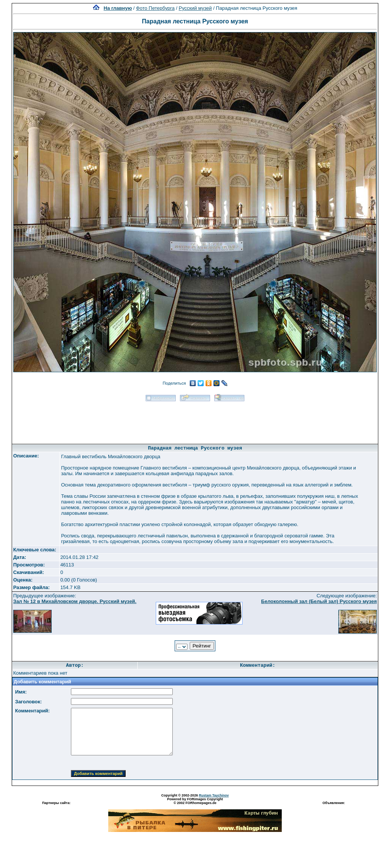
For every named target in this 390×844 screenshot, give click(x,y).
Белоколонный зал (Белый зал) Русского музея (319, 601)
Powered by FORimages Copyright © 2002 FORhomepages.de (195, 801)
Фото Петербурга (155, 8)
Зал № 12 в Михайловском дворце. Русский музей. (75, 601)
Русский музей (195, 8)
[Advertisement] (195, 420)
